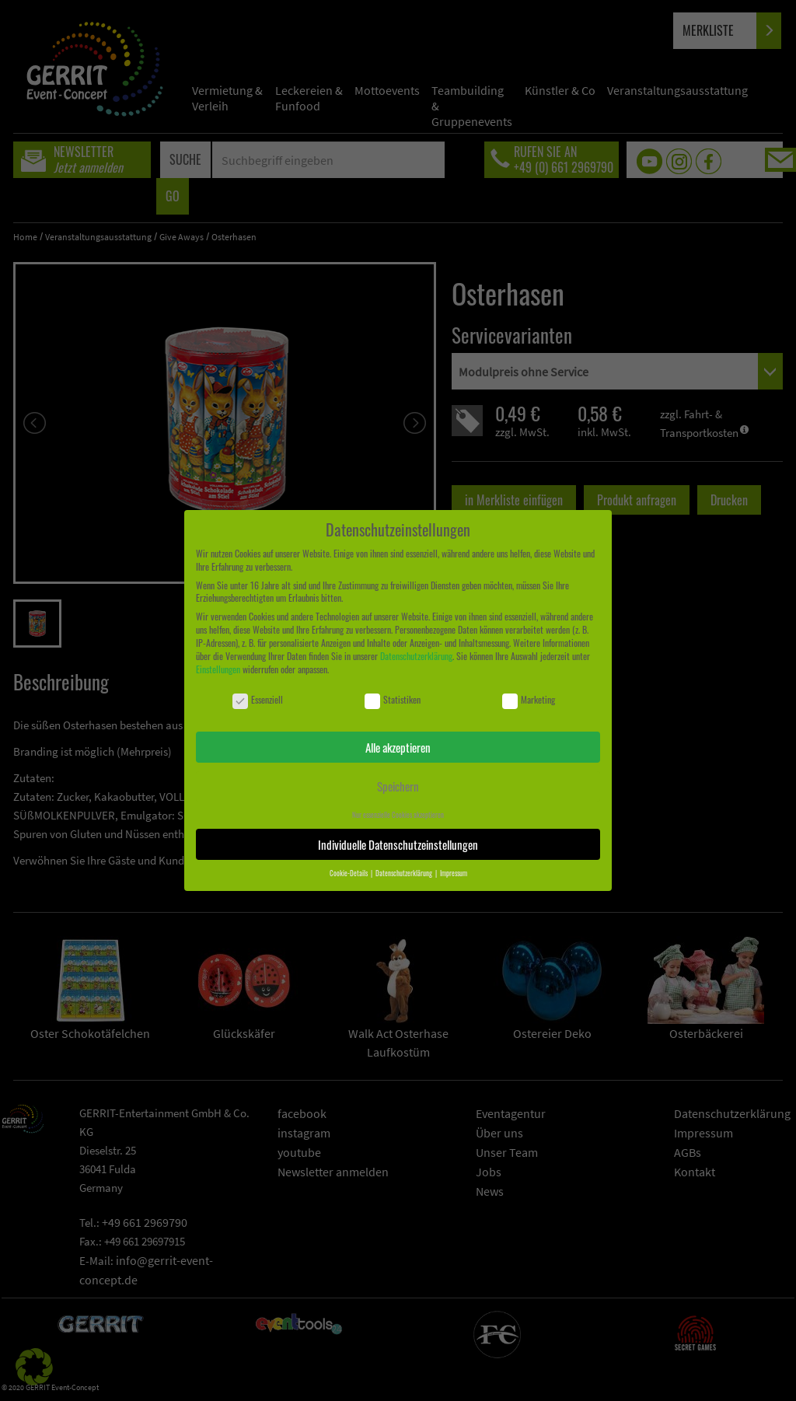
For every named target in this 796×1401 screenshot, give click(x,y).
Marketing (528, 700)
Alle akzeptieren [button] (398, 747)
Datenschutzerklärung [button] (404, 873)
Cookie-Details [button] (349, 873)
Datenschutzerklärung (416, 655)
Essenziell (257, 700)
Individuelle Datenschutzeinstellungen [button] (398, 844)
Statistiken (393, 700)
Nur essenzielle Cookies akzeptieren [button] (398, 814)
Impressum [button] (453, 873)
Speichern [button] (398, 786)
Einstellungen (218, 669)
